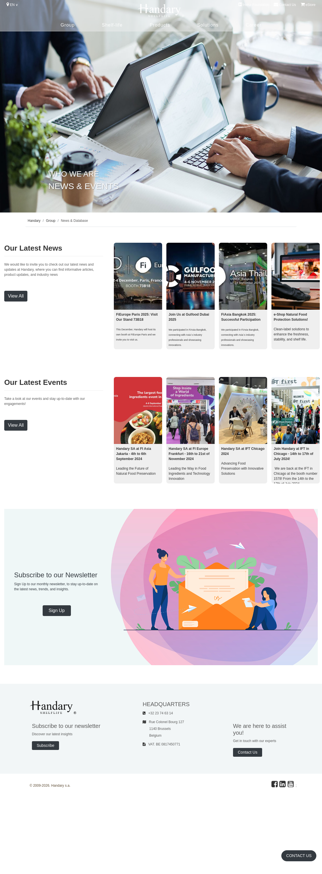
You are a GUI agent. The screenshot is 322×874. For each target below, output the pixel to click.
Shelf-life (112, 25)
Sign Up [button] (57, 610)
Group (67, 25)
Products (160, 25)
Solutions (208, 25)
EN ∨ (12, 4)
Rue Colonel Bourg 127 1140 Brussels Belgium (163, 729)
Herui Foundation (253, 4)
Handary (34, 221)
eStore (308, 4)
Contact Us (285, 4)
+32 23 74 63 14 (158, 713)
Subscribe (45, 745)
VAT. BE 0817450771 (161, 744)
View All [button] (16, 296)
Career (254, 25)
